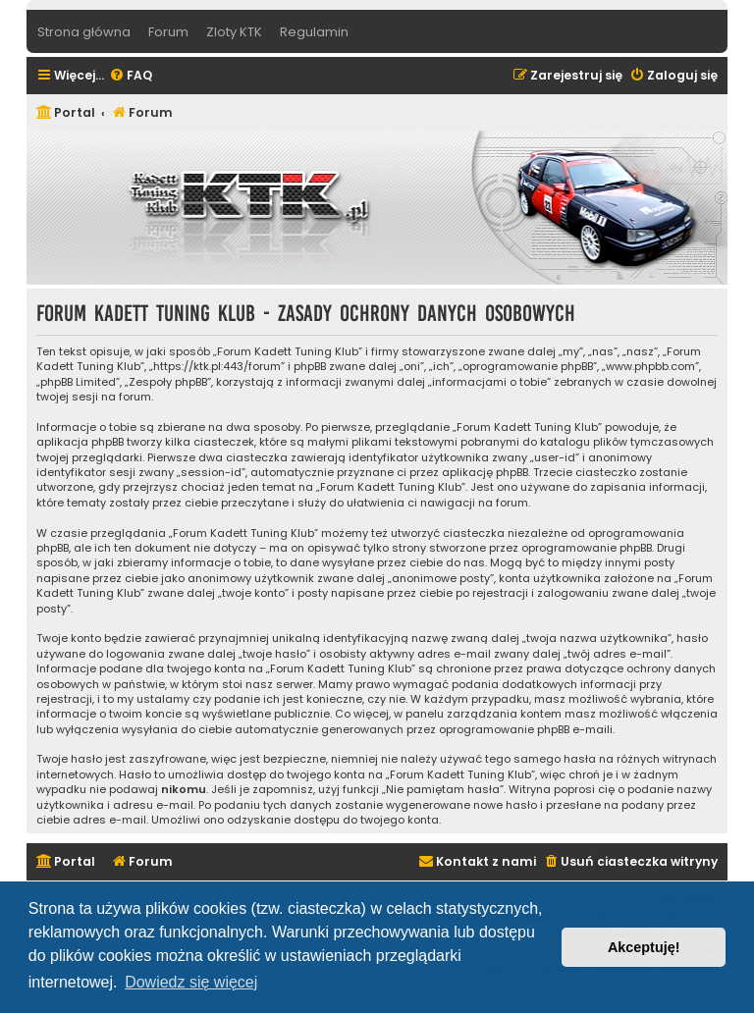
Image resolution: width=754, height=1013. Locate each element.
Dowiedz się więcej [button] (191, 982)
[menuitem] (130, 76)
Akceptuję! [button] (644, 947)
